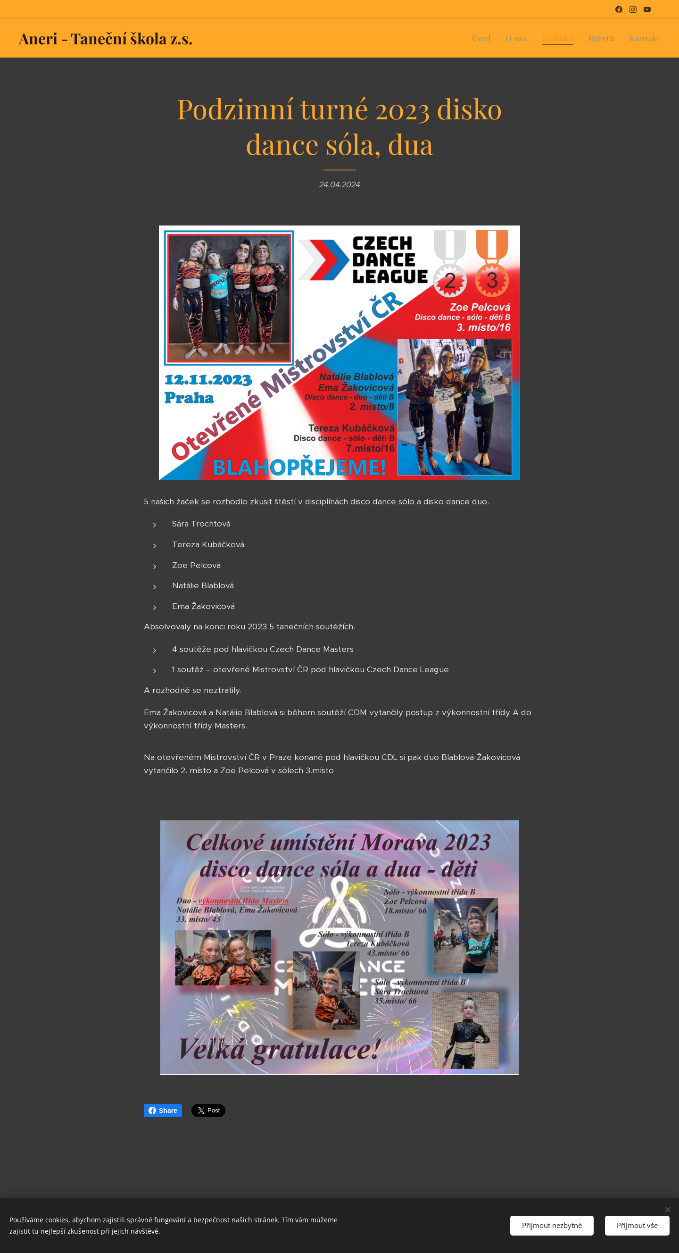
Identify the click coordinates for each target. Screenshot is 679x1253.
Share (163, 1110)
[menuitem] (484, 38)
